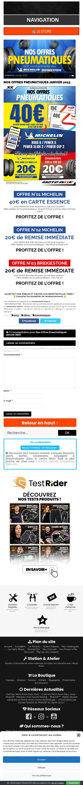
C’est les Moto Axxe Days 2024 (58, 694)
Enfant (42, 680)
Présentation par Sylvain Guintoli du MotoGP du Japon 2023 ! (47, 701)
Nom (7, 391)
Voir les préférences (41, 775)
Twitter (50, 321)
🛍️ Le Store (41, 31)
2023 (16, 315)
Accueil (8, 646)
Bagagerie (54, 680)
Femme (32, 680)
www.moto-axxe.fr (15, 307)
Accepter (41, 759)
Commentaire (13, 355)
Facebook (29, 321)
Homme (21, 680)
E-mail (8, 401)
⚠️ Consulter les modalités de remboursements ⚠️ (39, 296)
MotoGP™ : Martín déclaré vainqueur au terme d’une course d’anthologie (42, 698)
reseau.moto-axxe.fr (41, 301)
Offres (27, 315)
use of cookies (57, 783)
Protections (69, 680)
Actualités (20, 646)
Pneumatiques (42, 315)
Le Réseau (34, 646)
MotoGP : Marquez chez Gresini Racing (26, 697)
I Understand (73, 783)
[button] (78, 735)
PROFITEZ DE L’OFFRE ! (40, 217)
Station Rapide (51, 646)
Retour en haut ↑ (40, 423)
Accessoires (41, 682)
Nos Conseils (50, 649)
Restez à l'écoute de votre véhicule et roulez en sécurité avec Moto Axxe (41, 664)
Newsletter (34, 649)
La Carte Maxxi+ (16, 649)
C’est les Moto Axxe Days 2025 (22, 694)
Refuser (41, 767)
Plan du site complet (47, 652)
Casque (10, 680)
